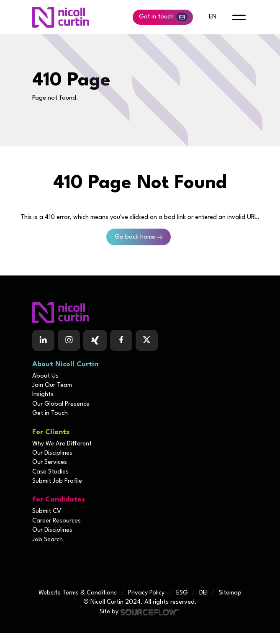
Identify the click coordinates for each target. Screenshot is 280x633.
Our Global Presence (61, 404)
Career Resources (56, 521)
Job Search (47, 540)
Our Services (49, 462)
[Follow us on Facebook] (95, 340)
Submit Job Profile (57, 481)
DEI (203, 593)
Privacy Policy (146, 593)
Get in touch (163, 17)
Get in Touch (50, 413)
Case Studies (50, 472)
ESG (182, 593)
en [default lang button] (212, 17)
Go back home (135, 237)
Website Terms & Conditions (78, 593)
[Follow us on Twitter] (147, 340)
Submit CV (46, 511)
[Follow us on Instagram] (69, 340)
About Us (45, 376)
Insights (43, 394)
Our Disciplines (52, 453)
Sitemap (230, 593)
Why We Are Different (62, 444)
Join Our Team (52, 385)
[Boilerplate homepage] (140, 312)
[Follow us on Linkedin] (43, 340)
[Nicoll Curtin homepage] (60, 17)
